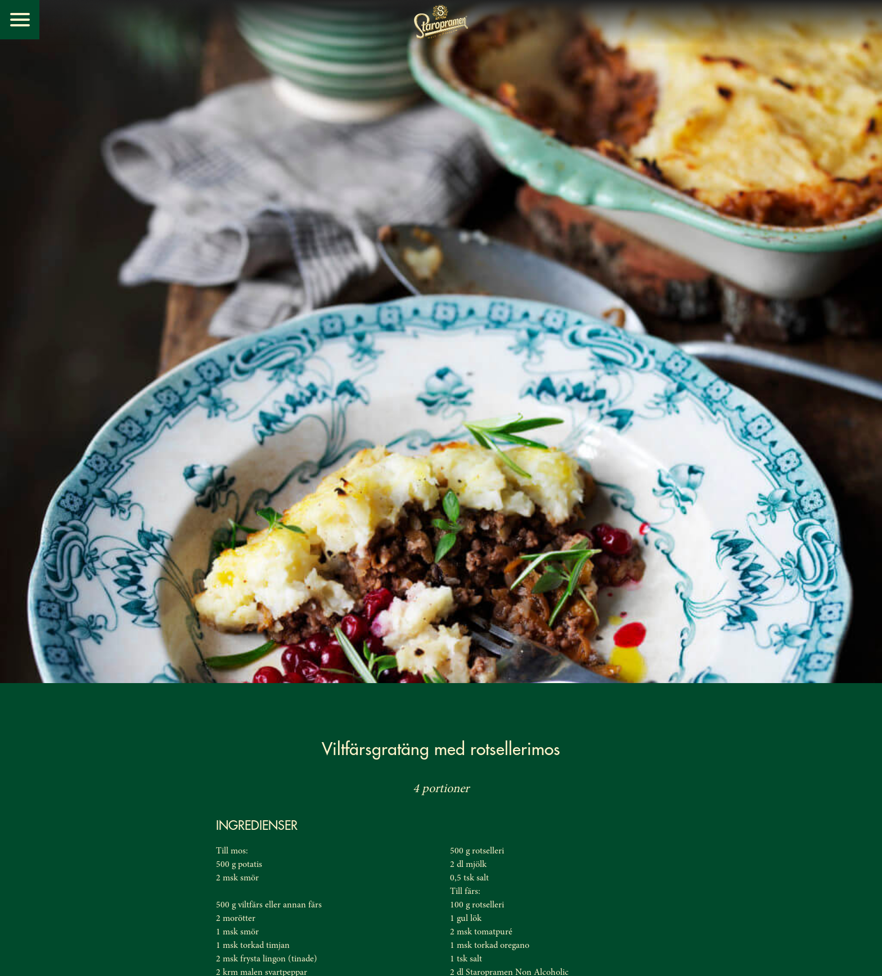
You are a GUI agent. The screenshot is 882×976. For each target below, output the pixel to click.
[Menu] (19, 19)
